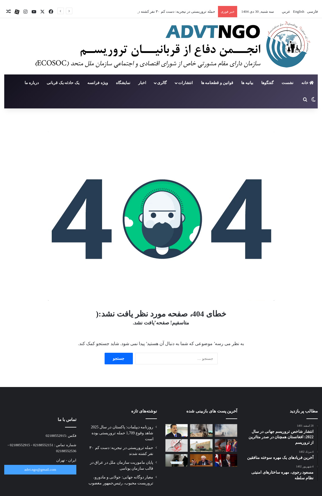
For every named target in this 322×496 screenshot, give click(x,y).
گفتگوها (267, 83)
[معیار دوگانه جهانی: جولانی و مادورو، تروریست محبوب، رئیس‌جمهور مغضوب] (226, 445)
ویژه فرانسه (97, 83)
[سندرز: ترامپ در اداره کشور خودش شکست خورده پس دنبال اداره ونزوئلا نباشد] (201, 460)
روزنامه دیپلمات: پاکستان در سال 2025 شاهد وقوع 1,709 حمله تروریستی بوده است (122, 433)
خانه (307, 83)
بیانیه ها (247, 83)
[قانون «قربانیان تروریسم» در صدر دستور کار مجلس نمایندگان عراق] (201, 445)
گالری (162, 83)
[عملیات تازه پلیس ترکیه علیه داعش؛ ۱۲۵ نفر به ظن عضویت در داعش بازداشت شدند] (176, 460)
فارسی (312, 11)
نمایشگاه (123, 83)
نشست (287, 83)
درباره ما (32, 83)
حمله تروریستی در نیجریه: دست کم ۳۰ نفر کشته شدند (173, 11)
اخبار (142, 83)
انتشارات (185, 83)
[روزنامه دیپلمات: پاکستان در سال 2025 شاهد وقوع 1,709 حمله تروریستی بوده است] (226, 430)
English (298, 11)
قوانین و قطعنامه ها (217, 83)
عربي (285, 11)
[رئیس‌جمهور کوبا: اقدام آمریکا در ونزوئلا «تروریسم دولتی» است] (226, 460)
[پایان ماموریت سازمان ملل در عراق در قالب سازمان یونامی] (176, 430)
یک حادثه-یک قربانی (63, 83)
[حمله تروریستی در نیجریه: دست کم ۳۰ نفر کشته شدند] (201, 430)
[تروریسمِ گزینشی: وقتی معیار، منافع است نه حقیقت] (176, 445)
